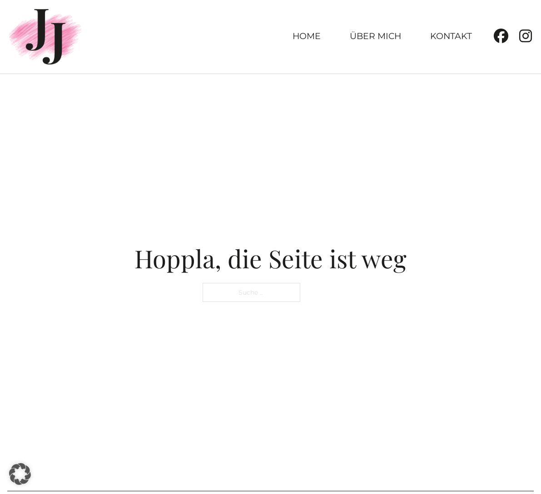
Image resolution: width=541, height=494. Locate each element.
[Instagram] (525, 36)
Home (307, 36)
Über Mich (375, 36)
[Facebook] (501, 36)
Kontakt (451, 36)
